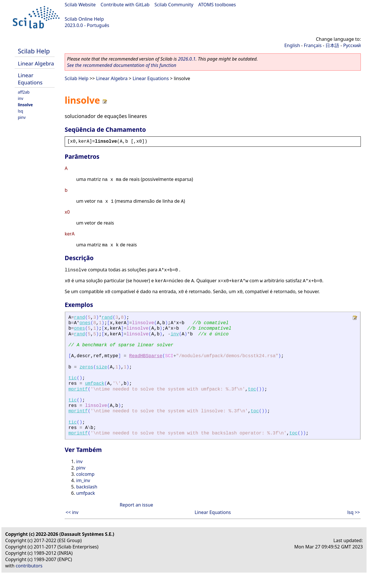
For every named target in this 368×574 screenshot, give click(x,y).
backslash (86, 487)
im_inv (83, 480)
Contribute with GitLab (125, 4)
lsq (20, 111)
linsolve (25, 104)
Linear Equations (30, 78)
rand (79, 317)
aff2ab (24, 92)
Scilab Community (173, 4)
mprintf (78, 389)
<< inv (72, 512)
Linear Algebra (36, 63)
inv (20, 98)
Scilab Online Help (84, 19)
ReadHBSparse (145, 356)
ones (84, 323)
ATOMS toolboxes (217, 4)
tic (72, 378)
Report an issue (136, 505)
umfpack (94, 383)
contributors (29, 566)
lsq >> (353, 512)
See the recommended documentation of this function (121, 65)
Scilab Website (80, 4)
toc (252, 389)
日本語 (332, 45)
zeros (86, 367)
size (101, 367)
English (292, 45)
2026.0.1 (186, 59)
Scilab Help (34, 51)
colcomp (85, 474)
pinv (22, 117)
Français (313, 45)
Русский (352, 45)
